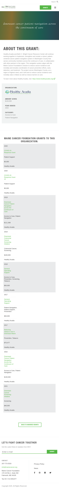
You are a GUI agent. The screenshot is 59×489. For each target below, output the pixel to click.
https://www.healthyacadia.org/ (43, 79)
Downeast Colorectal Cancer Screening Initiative (7, 240)
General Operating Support (7, 270)
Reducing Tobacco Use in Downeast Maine (10, 331)
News (36, 468)
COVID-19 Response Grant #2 (9, 177)
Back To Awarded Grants (30, 425)
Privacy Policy (39, 464)
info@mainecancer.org (9, 467)
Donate (45, 8)
